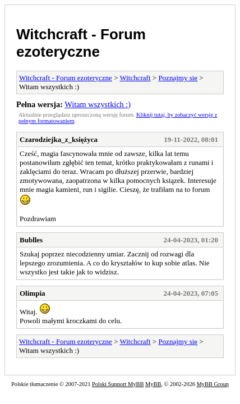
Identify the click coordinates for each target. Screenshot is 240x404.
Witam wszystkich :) (97, 104)
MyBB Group (213, 384)
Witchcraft (134, 78)
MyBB (153, 384)
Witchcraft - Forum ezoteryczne (81, 43)
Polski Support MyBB (118, 384)
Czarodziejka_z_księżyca (59, 139)
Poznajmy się (177, 78)
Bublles (31, 240)
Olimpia (32, 293)
